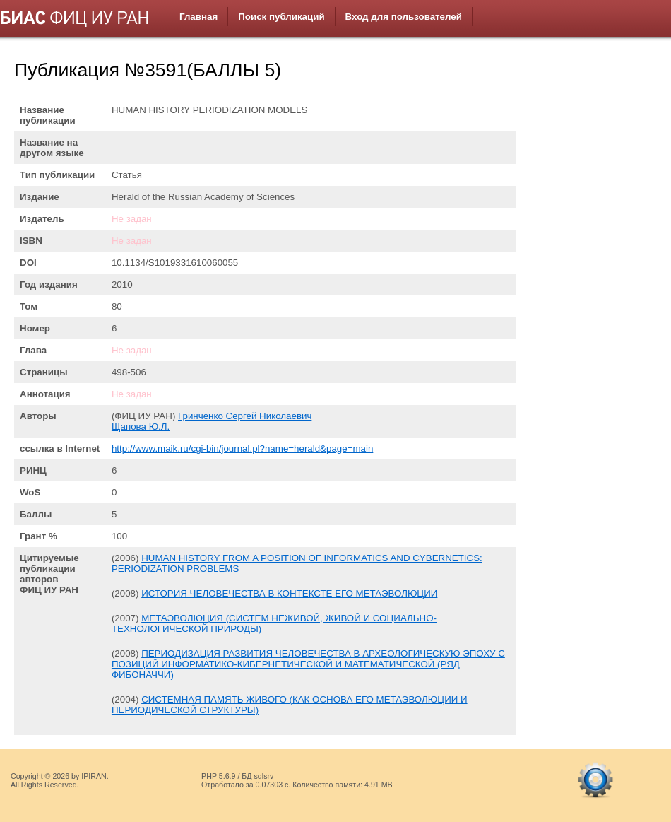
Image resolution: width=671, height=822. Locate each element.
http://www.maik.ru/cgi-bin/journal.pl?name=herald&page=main (242, 448)
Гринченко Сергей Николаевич (244, 416)
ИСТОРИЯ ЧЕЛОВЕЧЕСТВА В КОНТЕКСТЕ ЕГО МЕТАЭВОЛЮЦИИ (289, 593)
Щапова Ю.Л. (141, 426)
